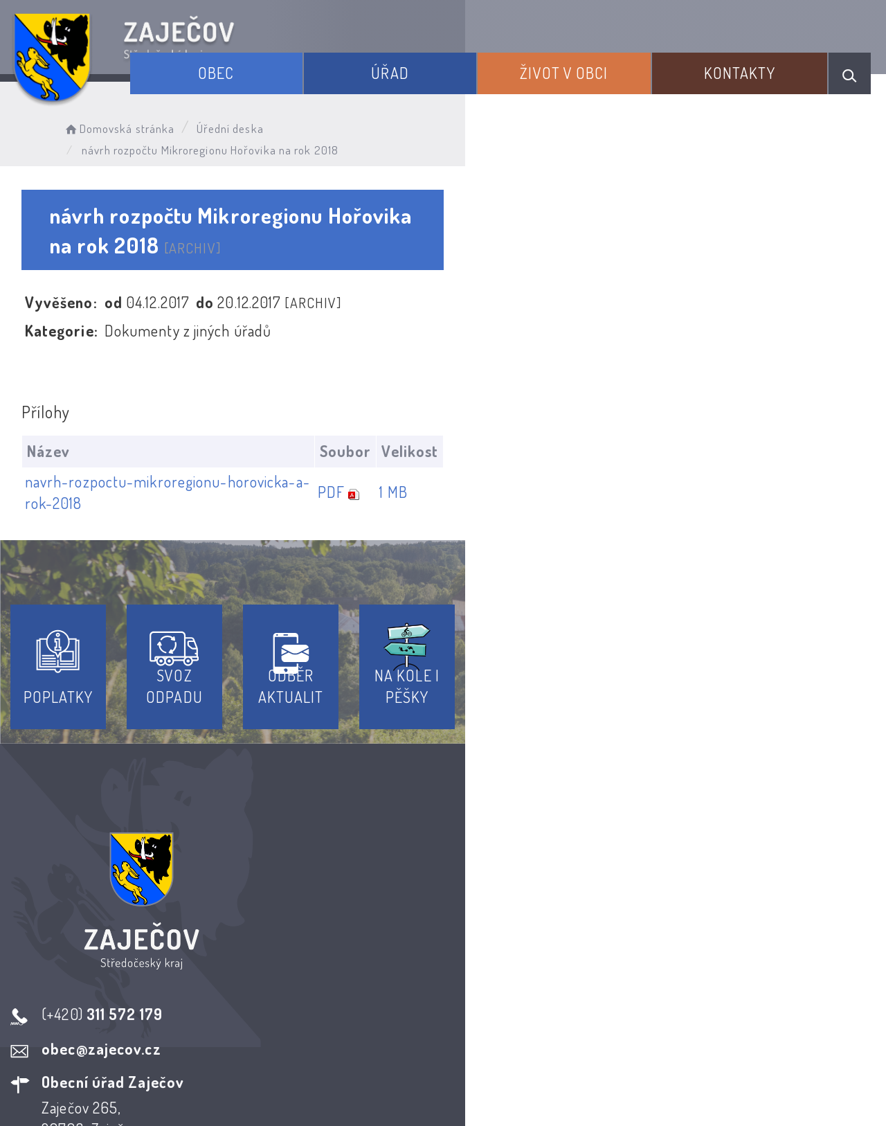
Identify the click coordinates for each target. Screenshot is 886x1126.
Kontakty (760, 61)
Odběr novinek (494, 1000)
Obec (336, 61)
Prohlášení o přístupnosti (341, 1000)
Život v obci (618, 61)
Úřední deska (268, 121)
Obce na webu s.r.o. (663, 1068)
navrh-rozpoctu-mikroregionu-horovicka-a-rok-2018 (206, 438)
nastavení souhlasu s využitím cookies (753, 1091)
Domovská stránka (157, 121)
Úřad (477, 61)
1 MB (804, 438)
